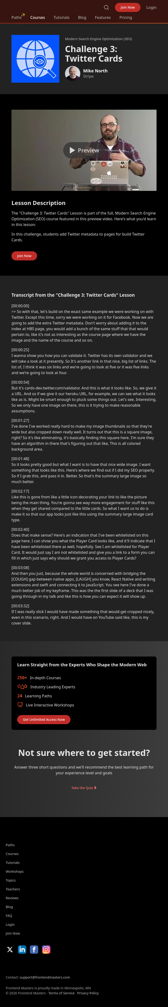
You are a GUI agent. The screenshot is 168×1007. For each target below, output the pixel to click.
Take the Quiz (82, 788)
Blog (82, 17)
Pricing (125, 17)
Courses (37, 17)
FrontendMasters (36, 6)
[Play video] (84, 150)
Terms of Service (61, 993)
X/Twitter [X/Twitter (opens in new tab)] (10, 949)
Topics (11, 880)
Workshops (15, 871)
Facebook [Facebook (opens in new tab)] (34, 949)
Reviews (12, 898)
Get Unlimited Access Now (44, 719)
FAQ (9, 915)
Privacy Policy (88, 993)
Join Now (128, 7)
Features (103, 17)
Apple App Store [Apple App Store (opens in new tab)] (20, 964)
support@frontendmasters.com (45, 977)
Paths (16, 17)
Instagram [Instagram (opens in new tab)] (46, 949)
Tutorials (61, 17)
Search (106, 7)
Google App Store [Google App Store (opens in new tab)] (54, 964)
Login (151, 7)
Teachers (13, 889)
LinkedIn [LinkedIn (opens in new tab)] (22, 949)
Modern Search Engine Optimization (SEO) (98, 39)
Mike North (95, 71)
